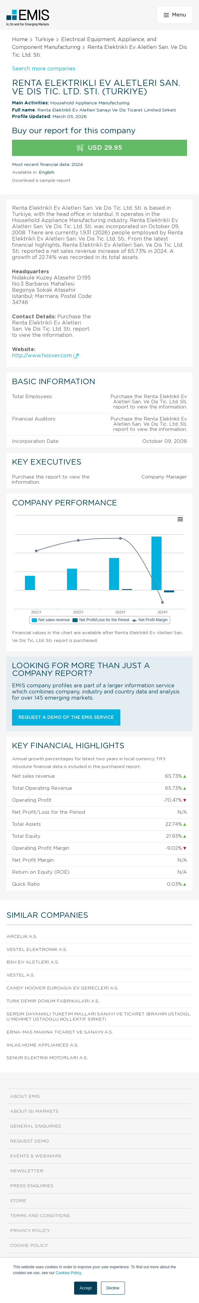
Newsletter (26, 1171)
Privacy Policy (30, 1230)
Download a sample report (41, 180)
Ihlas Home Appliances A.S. (42, 1045)
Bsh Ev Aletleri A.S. (32, 962)
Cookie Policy (29, 1245)
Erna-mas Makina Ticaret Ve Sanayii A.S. (59, 1032)
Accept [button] (86, 1288)
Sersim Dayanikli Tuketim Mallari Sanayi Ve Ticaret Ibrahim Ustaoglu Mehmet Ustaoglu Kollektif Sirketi (98, 1017)
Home (20, 39)
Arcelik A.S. (21, 936)
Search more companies (43, 68)
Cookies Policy (68, 1273)
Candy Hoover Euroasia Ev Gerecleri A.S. (62, 988)
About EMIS (25, 1096)
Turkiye (44, 39)
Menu (175, 15)
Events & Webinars (35, 1156)
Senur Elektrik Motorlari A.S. (47, 1058)
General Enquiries (35, 1126)
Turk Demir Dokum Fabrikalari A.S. (52, 1001)
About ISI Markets (34, 1111)
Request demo (29, 1141)
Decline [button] (112, 1288)
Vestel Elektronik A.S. (36, 949)
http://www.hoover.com (45, 355)
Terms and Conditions (40, 1216)
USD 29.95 (99, 148)
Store (18, 1201)
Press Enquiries (31, 1186)
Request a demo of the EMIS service (66, 717)
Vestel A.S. (20, 975)
